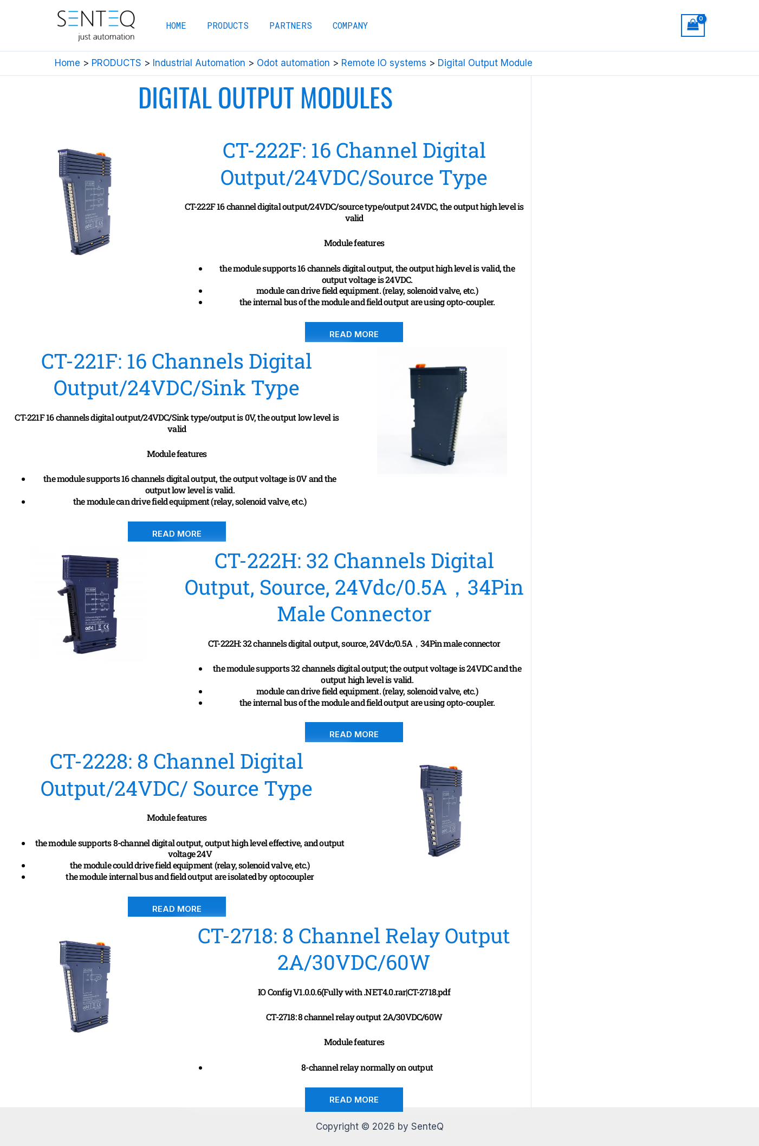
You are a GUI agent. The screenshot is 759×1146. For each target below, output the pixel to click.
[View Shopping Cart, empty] (693, 25)
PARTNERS (282, 25)
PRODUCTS (223, 25)
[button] (354, 334)
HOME (175, 25)
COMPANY (338, 25)
